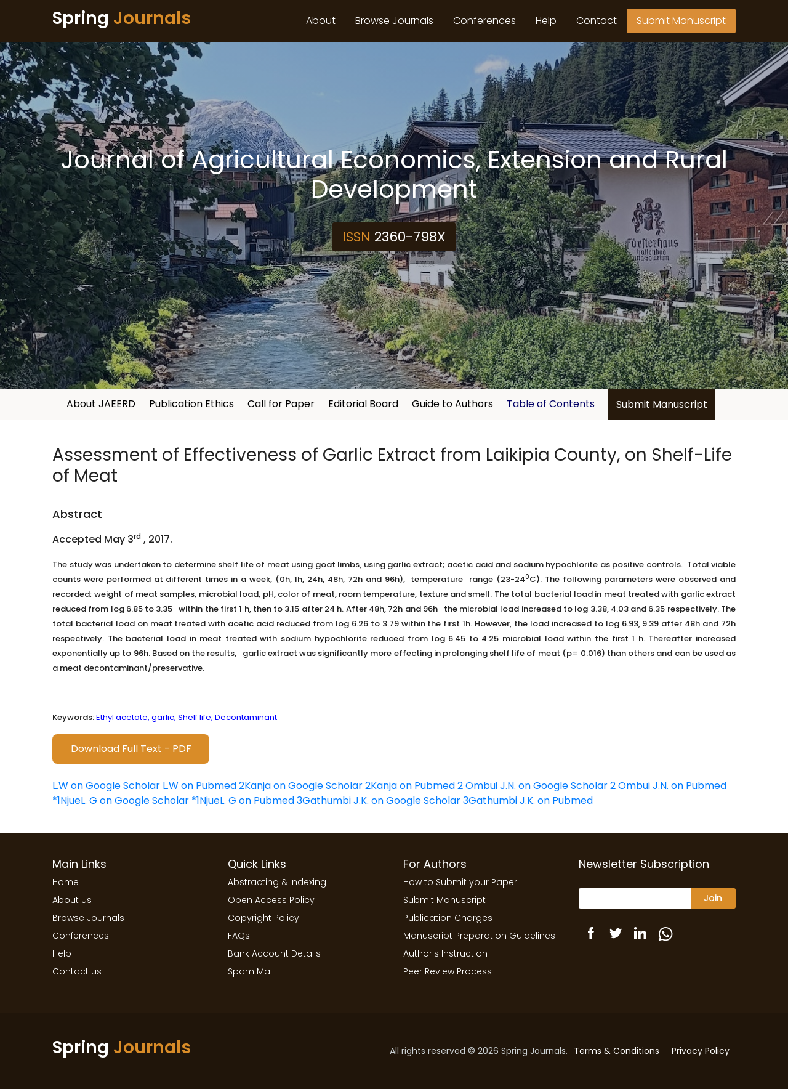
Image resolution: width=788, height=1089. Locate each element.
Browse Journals (394, 21)
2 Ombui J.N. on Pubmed (668, 786)
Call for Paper (281, 404)
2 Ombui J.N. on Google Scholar (532, 786)
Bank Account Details (274, 953)
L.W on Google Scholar (106, 786)
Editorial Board (363, 404)
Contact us (77, 971)
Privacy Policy (701, 1051)
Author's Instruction (445, 953)
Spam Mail (251, 971)
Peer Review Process (447, 971)
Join (713, 898)
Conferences (484, 21)
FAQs (239, 935)
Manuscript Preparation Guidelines (479, 935)
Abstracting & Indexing (277, 882)
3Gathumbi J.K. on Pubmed (528, 800)
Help (546, 21)
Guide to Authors (452, 404)
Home (65, 882)
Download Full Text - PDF (131, 749)
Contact (596, 21)
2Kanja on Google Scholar (301, 786)
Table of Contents (551, 404)
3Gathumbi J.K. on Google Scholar (378, 800)
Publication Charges (447, 918)
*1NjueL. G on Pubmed (242, 800)
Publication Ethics (191, 404)
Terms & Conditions (616, 1051)
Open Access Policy (271, 900)
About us (72, 900)
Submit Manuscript (681, 21)
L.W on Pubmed (199, 786)
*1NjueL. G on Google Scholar (120, 800)
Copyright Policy (263, 918)
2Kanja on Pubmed (410, 786)
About (321, 21)
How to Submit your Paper (460, 882)
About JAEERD (100, 404)
